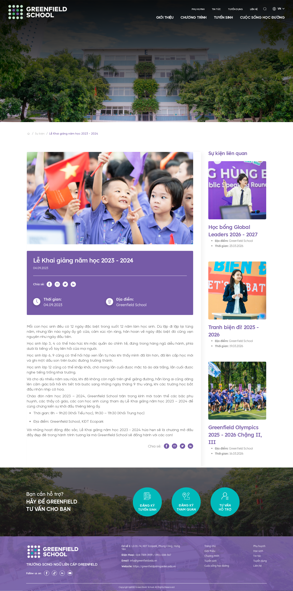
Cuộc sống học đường (262, 17)
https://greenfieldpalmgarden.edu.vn (154, 566)
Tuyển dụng (235, 9)
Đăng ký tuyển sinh (147, 502)
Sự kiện (40, 133)
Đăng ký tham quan (186, 502)
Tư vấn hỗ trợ (225, 502)
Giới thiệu (165, 17)
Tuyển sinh (223, 17)
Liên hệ (254, 9)
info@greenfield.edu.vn (143, 560)
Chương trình (193, 17)
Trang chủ (210, 546)
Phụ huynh (198, 9)
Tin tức (216, 9)
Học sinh (258, 551)
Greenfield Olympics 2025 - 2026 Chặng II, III (235, 434)
